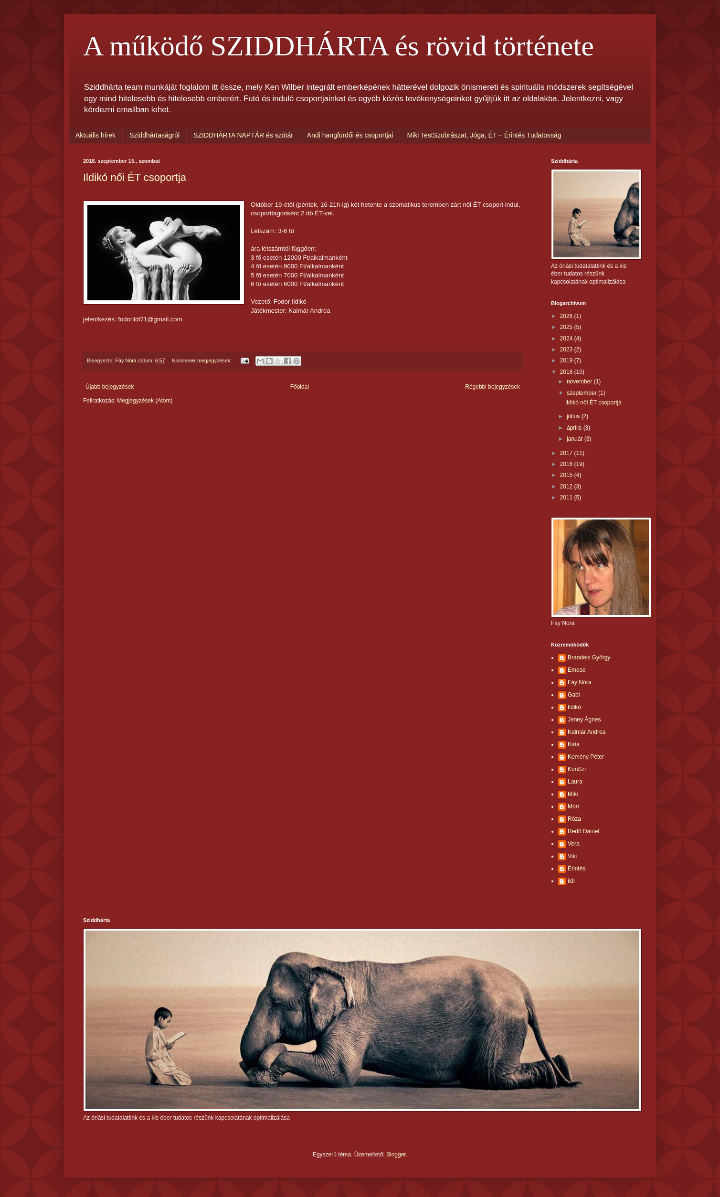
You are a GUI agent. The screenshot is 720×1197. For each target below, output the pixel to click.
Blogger (396, 1154)
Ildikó (574, 707)
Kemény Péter (586, 756)
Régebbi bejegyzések (492, 386)
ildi (571, 881)
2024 (567, 338)
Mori (573, 806)
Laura (575, 781)
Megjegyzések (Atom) (144, 400)
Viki (572, 856)
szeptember (582, 393)
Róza (574, 819)
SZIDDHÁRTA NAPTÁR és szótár (243, 135)
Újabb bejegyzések (109, 386)
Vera (574, 843)
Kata (574, 744)
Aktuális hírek (95, 135)
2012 (567, 486)
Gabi (574, 694)
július (574, 416)
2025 (567, 327)
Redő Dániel (583, 831)
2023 (567, 349)
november (580, 381)
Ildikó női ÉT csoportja (134, 177)
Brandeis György (589, 657)
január (575, 438)
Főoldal (299, 386)
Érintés (576, 868)
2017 (567, 453)
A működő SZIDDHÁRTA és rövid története (338, 46)
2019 (567, 360)
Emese (576, 670)
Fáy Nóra (579, 682)
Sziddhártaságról (154, 135)
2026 (567, 316)
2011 (567, 497)
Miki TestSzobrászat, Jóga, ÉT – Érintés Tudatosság (484, 135)
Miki (573, 794)
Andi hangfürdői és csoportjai (350, 135)
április (575, 427)
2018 (567, 372)
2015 (567, 475)
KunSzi (577, 769)
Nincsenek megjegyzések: (202, 360)
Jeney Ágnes (584, 719)
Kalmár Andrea (586, 732)
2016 (567, 464)
